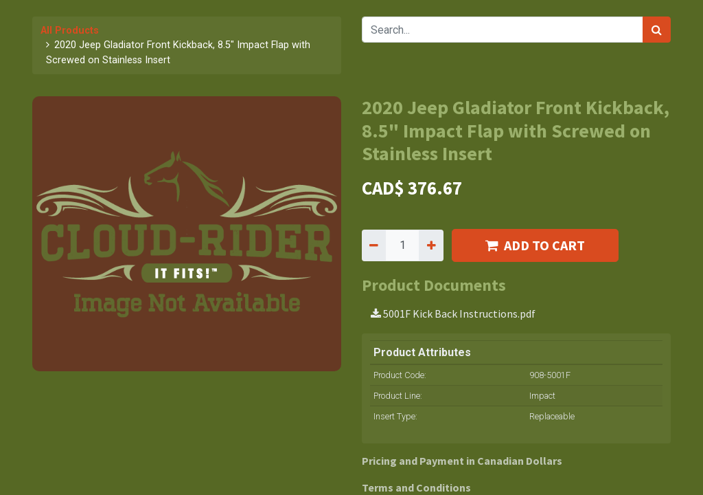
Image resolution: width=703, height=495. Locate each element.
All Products (70, 30)
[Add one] (431, 245)
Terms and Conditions (416, 487)
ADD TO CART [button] (535, 245)
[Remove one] (374, 245)
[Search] (657, 29)
